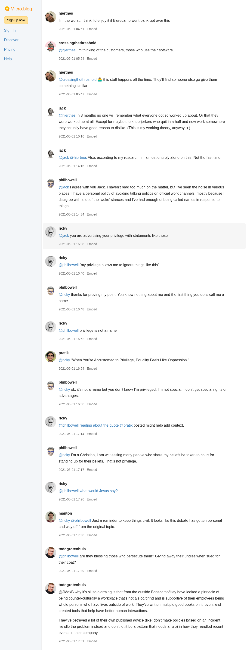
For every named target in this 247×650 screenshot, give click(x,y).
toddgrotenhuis (72, 549)
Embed (92, 29)
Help (8, 59)
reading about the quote (99, 425)
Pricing (9, 49)
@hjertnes (67, 50)
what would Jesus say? (99, 491)
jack (62, 108)
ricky (63, 228)
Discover (11, 40)
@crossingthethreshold (77, 79)
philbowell (68, 180)
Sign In (10, 30)
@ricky (64, 295)
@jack (64, 157)
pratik (64, 353)
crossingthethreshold (77, 43)
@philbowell (69, 265)
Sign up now (16, 20)
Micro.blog (21, 8)
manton (65, 513)
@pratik (126, 425)
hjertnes (66, 13)
